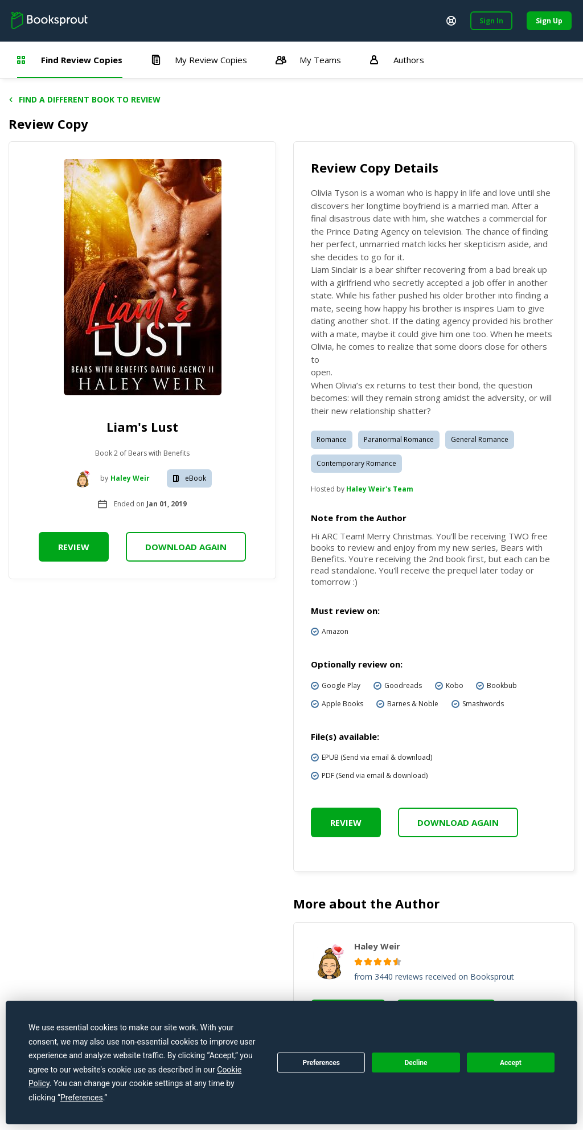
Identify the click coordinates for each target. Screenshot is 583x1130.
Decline (415, 1063)
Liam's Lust (142, 426)
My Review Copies (199, 59)
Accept (511, 1063)
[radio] (358, 961)
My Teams (308, 59)
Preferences (321, 1063)
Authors (396, 59)
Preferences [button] (81, 1097)
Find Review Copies (69, 59)
